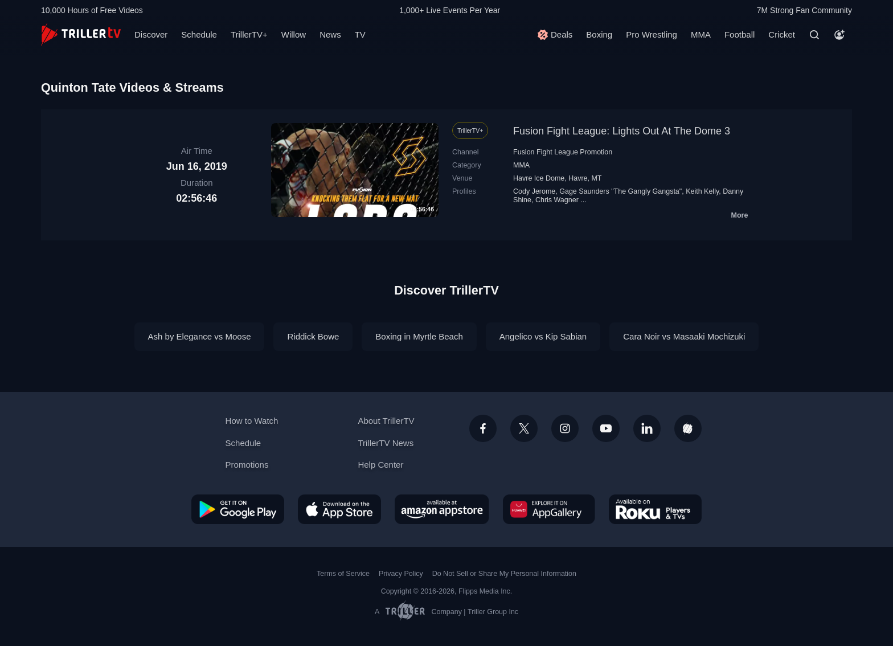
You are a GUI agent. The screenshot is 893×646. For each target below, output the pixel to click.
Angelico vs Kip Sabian (543, 336)
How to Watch (252, 421)
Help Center (380, 464)
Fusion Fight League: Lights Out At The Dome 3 (621, 131)
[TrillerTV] (81, 34)
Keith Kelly (702, 191)
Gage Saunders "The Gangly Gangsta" (620, 191)
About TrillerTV (386, 421)
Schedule (199, 34)
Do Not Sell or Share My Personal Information (504, 574)
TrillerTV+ (249, 34)
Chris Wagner (557, 200)
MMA (701, 34)
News (330, 34)
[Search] (814, 34)
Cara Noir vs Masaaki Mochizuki (684, 336)
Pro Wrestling (651, 34)
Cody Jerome (534, 191)
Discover (150, 34)
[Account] (839, 34)
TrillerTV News (385, 443)
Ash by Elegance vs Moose (199, 336)
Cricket (781, 34)
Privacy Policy (401, 574)
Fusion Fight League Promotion (562, 152)
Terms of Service (343, 574)
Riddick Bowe (313, 336)
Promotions (247, 464)
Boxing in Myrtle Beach (418, 336)
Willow (293, 34)
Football (739, 34)
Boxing (599, 34)
